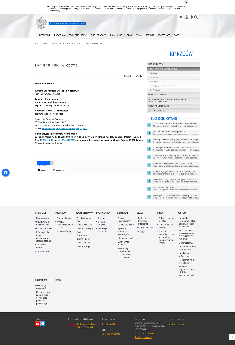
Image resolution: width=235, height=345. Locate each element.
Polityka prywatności (143, 337)
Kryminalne (122, 212)
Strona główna (42, 43)
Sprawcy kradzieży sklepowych (123, 231)
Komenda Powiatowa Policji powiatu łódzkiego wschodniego (187, 222)
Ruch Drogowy (103, 212)
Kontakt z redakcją (109, 324)
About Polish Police (158, 106)
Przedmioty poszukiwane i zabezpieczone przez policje (125, 252)
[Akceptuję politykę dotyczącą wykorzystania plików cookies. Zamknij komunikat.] (186, 2)
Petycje (141, 231)
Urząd (140, 212)
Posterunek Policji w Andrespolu (187, 248)
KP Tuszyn (154, 77)
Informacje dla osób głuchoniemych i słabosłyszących (167, 100)
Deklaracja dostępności (42, 286)
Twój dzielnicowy (84, 212)
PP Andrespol (155, 90)
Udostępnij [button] (43, 170)
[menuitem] (44, 34)
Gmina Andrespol (85, 228)
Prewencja (60, 212)
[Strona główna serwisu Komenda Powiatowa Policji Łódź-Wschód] (181, 17)
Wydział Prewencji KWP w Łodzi (65, 225)
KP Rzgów (97, 43)
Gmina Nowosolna (82, 233)
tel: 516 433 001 (66, 140)
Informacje (56, 43)
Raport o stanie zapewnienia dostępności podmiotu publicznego (43, 298)
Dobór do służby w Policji (166, 219)
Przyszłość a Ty (64, 231)
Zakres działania (157, 111)
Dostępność (41, 280)
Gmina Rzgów (83, 239)
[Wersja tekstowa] (191, 17)
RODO (58, 280)
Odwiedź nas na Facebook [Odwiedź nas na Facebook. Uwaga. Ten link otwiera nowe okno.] (42, 323)
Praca (160, 212)
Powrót (126, 76)
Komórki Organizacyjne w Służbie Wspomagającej (187, 271)
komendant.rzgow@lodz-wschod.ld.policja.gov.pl (64, 128)
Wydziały (153, 73)
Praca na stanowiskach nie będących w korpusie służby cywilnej (167, 237)
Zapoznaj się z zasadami (144, 333)
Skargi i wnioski (145, 227)
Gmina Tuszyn (83, 246)
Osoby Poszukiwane (124, 219)
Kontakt (182, 212)
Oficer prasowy (186, 243)
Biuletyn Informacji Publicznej (143, 221)
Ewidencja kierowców (102, 229)
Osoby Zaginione (126, 225)
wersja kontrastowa (176, 324)
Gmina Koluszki (84, 225)
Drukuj (138, 76)
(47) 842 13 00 (46, 125)
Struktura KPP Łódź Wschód (76, 43)
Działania (101, 218)
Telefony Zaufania (65, 218)
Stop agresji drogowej (103, 223)
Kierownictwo (155, 64)
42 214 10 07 (46, 140)
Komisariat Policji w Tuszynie (187, 254)
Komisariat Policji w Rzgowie (187, 261)
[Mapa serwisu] (186, 17)
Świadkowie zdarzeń (123, 243)
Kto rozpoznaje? (125, 238)
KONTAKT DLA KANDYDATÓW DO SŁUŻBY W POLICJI (186, 234)
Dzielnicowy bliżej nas (85, 219)
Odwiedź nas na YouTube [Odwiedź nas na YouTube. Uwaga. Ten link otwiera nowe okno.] (37, 323)
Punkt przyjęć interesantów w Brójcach (164, 86)
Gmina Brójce (83, 242)
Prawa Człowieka (157, 94)
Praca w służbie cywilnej (166, 226)
